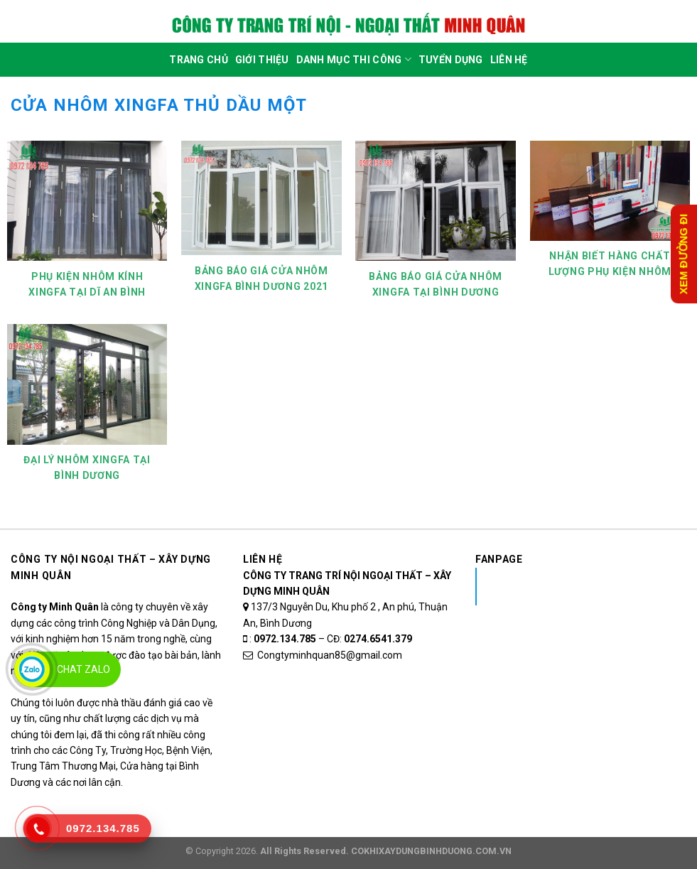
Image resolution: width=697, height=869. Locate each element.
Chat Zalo (83, 669)
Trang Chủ (198, 59)
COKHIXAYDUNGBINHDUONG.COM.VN (431, 851)
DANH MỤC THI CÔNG (353, 59)
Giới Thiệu (262, 59)
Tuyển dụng (450, 59)
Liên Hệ (509, 59)
